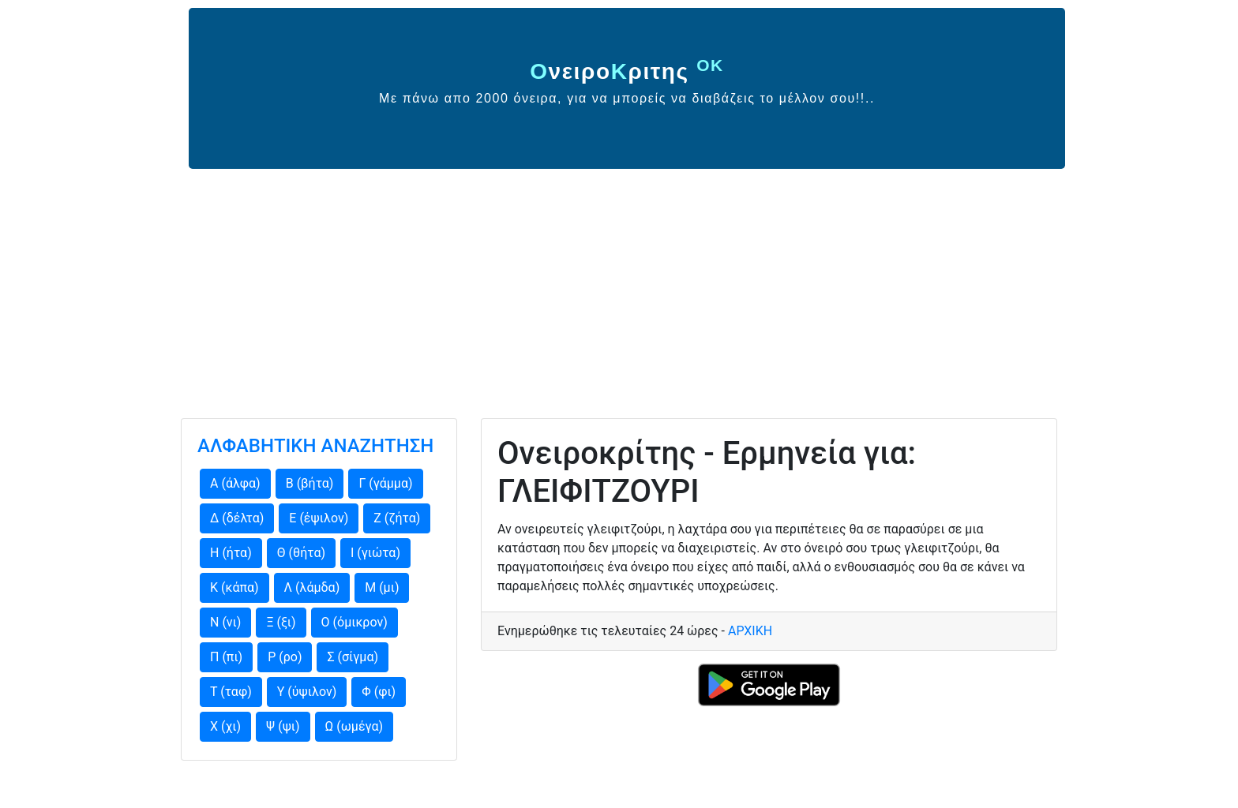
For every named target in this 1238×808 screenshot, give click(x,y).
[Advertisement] (619, 287)
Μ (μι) (382, 587)
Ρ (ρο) (285, 656)
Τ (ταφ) (231, 691)
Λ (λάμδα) (312, 587)
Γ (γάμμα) (385, 483)
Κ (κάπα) (234, 587)
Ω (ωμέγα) (354, 726)
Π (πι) (226, 656)
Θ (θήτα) (301, 552)
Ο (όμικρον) (354, 622)
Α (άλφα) (235, 483)
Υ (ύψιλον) (307, 691)
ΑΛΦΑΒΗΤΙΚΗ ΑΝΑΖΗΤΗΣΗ (315, 446)
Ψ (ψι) (282, 726)
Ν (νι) (225, 622)
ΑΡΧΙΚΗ (750, 630)
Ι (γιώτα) (375, 552)
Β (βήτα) (310, 483)
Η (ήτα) (231, 552)
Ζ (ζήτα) (396, 518)
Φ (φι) (379, 691)
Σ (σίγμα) (352, 656)
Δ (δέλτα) (237, 518)
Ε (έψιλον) (318, 518)
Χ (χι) (225, 726)
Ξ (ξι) (280, 622)
